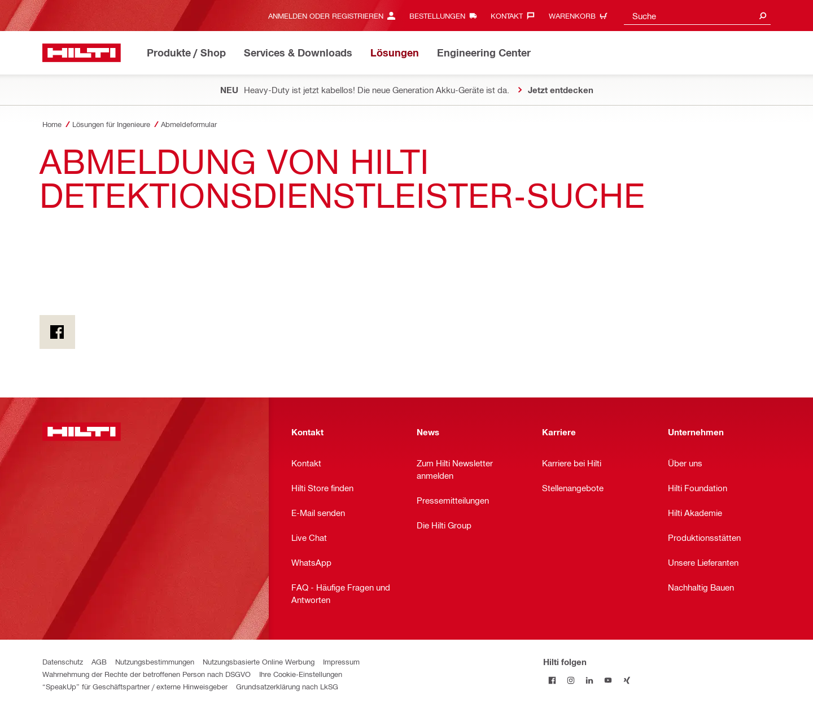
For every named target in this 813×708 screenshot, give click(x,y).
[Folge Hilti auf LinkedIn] (589, 680)
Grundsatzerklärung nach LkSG (287, 686)
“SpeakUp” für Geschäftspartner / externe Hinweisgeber (135, 686)
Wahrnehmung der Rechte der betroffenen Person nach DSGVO (146, 674)
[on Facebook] (57, 332)
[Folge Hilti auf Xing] (627, 680)
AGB (99, 661)
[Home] (81, 52)
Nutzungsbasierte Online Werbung (258, 661)
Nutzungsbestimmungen (154, 661)
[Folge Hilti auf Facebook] (552, 680)
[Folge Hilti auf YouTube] (608, 680)
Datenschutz (62, 661)
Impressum (341, 661)
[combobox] (697, 15)
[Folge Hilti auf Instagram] (571, 680)
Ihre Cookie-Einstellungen (300, 674)
